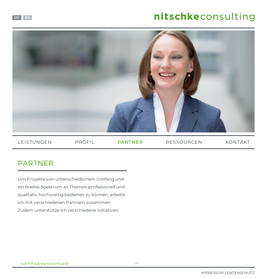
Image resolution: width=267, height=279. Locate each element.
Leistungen (35, 142)
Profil (85, 142)
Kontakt (238, 142)
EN (27, 17)
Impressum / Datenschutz (228, 273)
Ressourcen (184, 142)
